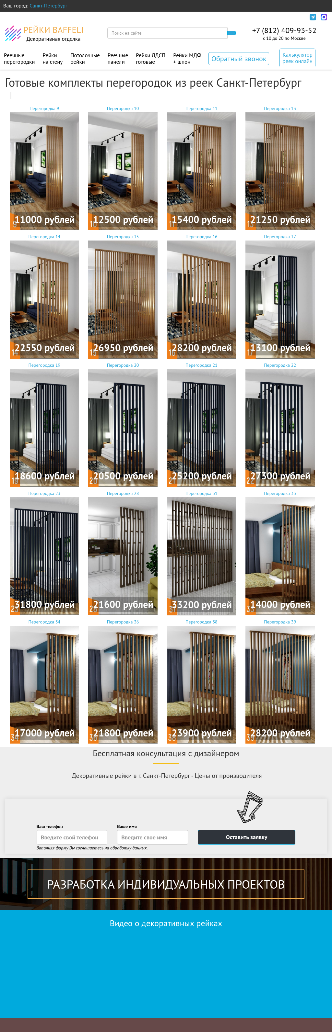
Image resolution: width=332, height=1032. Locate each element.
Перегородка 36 (123, 681)
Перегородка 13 (280, 168)
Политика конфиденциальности (241, 17)
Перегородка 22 (280, 424)
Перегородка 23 (44, 552)
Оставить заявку (246, 837)
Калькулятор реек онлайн (297, 58)
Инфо (295, 17)
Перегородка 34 (44, 681)
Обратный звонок (238, 58)
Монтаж (129, 17)
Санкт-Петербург (48, 5)
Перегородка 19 (44, 424)
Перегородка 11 (201, 168)
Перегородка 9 (44, 168)
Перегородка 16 (201, 296)
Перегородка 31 (201, 552)
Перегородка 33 (280, 552)
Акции (155, 17)
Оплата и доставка (62, 17)
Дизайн (102, 17)
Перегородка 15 (123, 296)
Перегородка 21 (201, 424)
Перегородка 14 (44, 296)
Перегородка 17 (280, 296)
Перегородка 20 (123, 424)
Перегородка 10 (123, 168)
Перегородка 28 (123, 552)
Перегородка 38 (201, 681)
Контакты (183, 17)
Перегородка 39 (280, 681)
